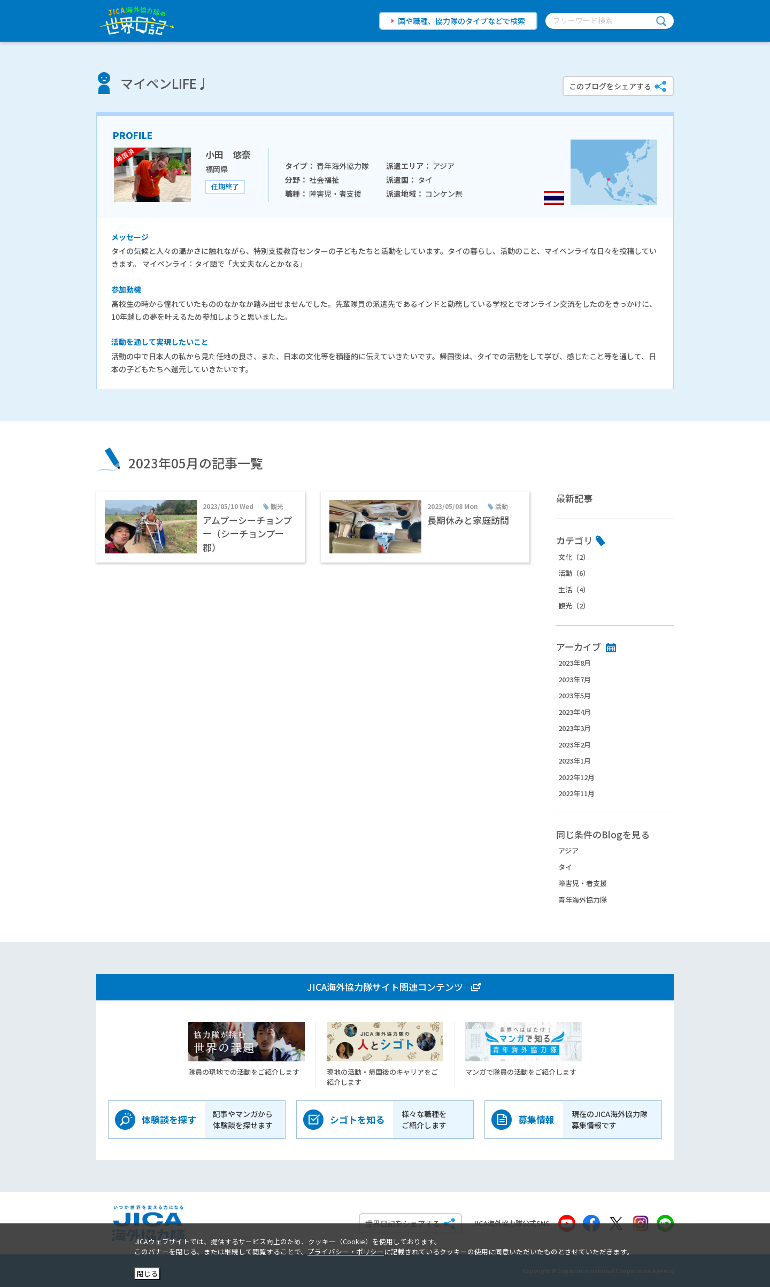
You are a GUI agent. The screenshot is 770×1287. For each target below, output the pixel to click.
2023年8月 (574, 663)
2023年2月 (574, 744)
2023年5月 (574, 695)
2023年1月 (574, 761)
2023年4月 (574, 712)
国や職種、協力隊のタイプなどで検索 (461, 21)
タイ (565, 867)
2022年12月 (576, 777)
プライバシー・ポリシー (345, 1251)
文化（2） (574, 557)
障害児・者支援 (582, 883)
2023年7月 (574, 679)
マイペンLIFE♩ (165, 83)
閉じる (147, 1273)
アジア (568, 850)
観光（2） (574, 605)
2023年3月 (574, 728)
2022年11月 (576, 793)
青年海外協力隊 (582, 900)
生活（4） (574, 589)
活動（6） (574, 573)
